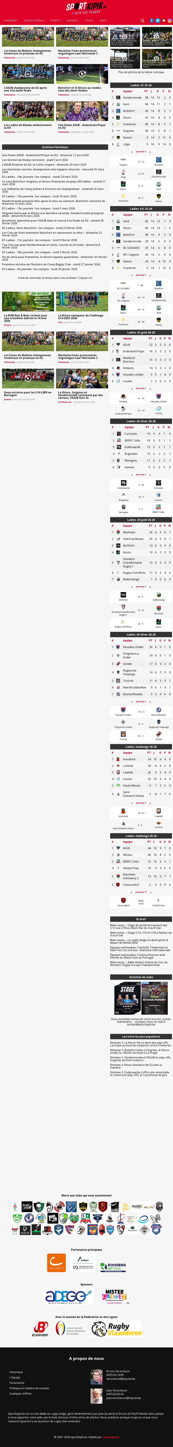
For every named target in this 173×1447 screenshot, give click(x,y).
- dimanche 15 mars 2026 (54, 202)
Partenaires (16, 1383)
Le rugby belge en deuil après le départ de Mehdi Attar (139, 941)
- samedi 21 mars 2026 (54, 183)
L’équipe (14, 1377)
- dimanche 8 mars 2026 (53, 214)
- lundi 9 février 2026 (39, 240)
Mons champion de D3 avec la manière (136, 1066)
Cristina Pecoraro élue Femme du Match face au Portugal (137, 956)
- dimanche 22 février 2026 (52, 234)
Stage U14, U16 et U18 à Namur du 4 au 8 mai (141, 934)
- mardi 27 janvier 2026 (51, 264)
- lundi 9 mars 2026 (38, 208)
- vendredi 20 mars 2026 (53, 190)
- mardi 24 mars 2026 (40, 176)
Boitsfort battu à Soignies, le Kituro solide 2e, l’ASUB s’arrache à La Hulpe (139, 1051)
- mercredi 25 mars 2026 (53, 170)
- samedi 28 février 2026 (52, 222)
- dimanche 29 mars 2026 (44, 164)
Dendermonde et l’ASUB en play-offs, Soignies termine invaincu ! (140, 1058)
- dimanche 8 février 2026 (51, 246)
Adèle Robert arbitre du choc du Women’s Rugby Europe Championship (139, 963)
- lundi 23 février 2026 (42, 228)
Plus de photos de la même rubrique (141, 72)
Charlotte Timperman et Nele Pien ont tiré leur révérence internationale (140, 948)
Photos (89, 21)
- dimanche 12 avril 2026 (45, 155)
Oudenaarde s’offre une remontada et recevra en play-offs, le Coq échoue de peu (139, 1073)
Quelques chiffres (20, 1393)
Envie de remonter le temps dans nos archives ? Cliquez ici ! (55, 278)
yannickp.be (111, 1437)
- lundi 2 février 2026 (39, 252)
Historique (16, 1372)
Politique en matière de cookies (29, 1388)
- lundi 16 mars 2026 (39, 196)
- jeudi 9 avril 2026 (35, 160)
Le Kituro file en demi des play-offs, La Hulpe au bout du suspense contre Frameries (140, 1044)
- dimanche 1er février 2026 (54, 258)
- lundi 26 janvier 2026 (39, 269)
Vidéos (103, 21)
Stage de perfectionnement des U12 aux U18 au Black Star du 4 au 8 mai (138, 926)
